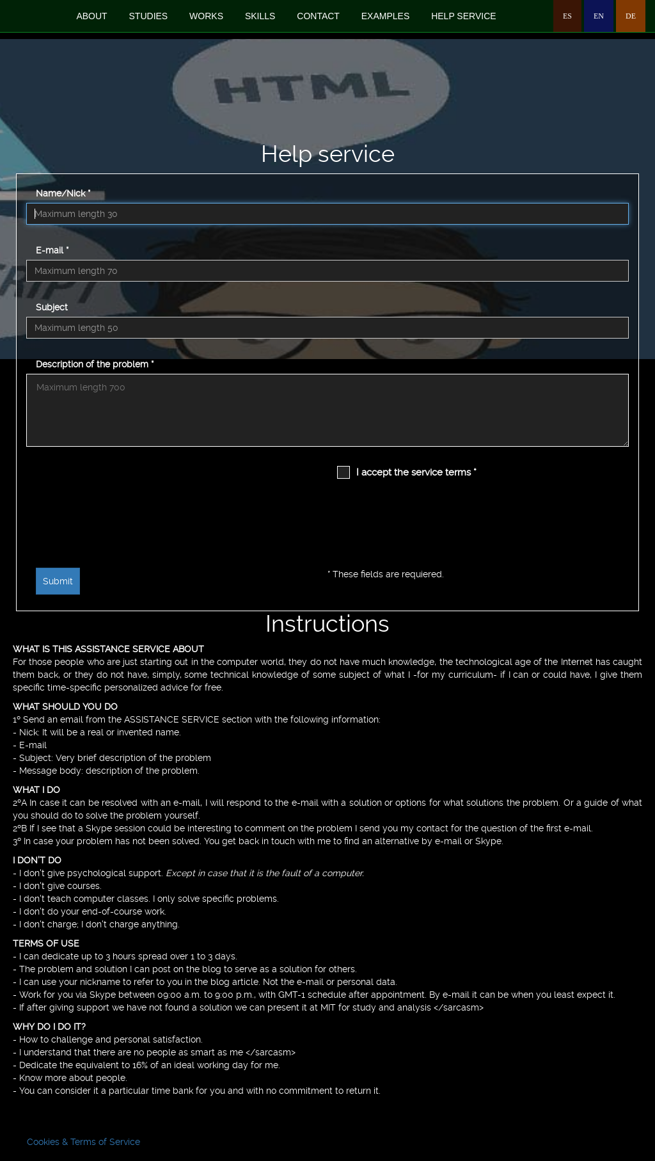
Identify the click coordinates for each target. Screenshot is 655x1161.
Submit (58, 581)
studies (148, 16)
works (206, 16)
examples (385, 16)
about (91, 16)
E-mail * (52, 250)
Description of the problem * (95, 364)
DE (631, 16)
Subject (52, 307)
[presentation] (88, 512)
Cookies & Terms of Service (83, 1142)
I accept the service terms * (416, 472)
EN (599, 16)
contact (318, 16)
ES (567, 16)
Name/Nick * (63, 193)
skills (260, 16)
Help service (463, 16)
